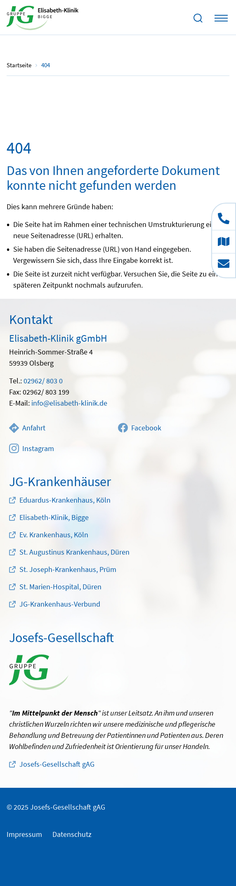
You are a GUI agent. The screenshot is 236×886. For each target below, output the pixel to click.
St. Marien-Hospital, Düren (60, 586)
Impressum (24, 834)
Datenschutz (72, 834)
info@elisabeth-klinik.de (69, 403)
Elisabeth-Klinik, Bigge (54, 517)
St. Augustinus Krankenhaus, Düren (74, 552)
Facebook (139, 428)
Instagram (31, 449)
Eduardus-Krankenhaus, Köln (65, 500)
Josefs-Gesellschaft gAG (56, 764)
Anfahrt (27, 428)
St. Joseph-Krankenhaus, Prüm (67, 569)
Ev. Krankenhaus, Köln (53, 534)
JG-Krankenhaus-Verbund (59, 604)
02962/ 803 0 (43, 380)
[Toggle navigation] (221, 18)
